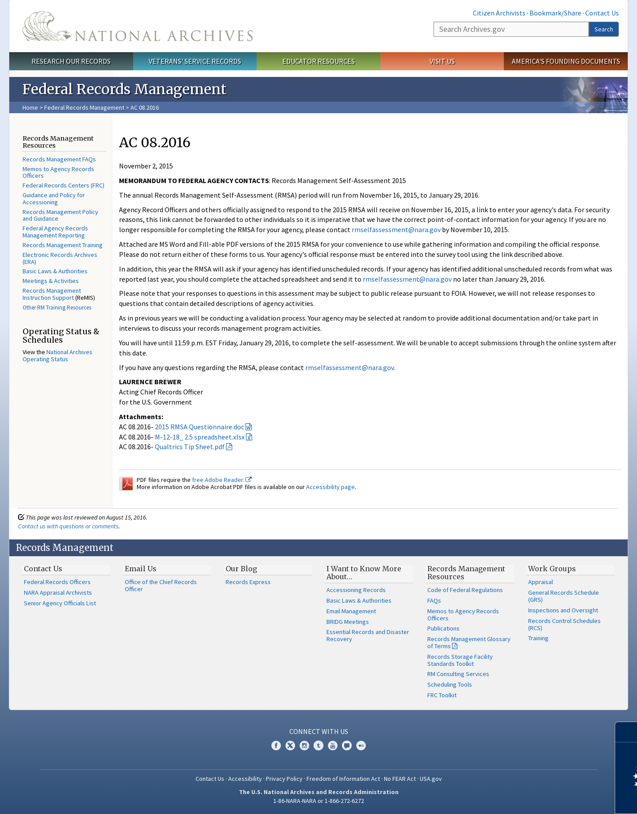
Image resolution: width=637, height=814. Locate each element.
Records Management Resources (466, 572)
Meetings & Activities (51, 281)
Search (604, 29)
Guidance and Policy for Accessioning (54, 198)
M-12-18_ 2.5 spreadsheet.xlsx (200, 436)
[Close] (626, 732)
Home (30, 107)
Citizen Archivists (499, 12)
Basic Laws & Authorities (55, 271)
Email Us (141, 568)
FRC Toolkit (442, 695)
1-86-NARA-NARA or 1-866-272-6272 (318, 801)
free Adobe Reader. (222, 480)
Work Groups (552, 568)
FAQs (434, 600)
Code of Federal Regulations (465, 590)
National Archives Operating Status (57, 355)
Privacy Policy (284, 779)
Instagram (304, 745)
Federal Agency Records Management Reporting (55, 231)
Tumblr (318, 745)
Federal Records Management (84, 107)
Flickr (361, 745)
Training (538, 638)
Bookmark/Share (555, 12)
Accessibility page (330, 487)
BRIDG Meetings (347, 622)
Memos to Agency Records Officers (58, 172)
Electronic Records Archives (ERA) (60, 258)
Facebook (276, 745)
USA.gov (431, 779)
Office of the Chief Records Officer (161, 585)
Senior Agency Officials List (60, 603)
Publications (443, 628)
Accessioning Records (356, 590)
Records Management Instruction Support (52, 294)
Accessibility (245, 779)
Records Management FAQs (59, 159)
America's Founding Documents (566, 61)
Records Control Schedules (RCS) (564, 624)
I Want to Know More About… (363, 572)
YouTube (332, 745)
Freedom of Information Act (343, 779)
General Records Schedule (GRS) (563, 596)
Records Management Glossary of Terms (468, 642)
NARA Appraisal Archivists (58, 592)
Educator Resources (318, 61)
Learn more (558, 798)
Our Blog (241, 568)
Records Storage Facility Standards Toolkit (460, 660)
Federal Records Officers (57, 582)
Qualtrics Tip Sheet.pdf (190, 446)
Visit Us (442, 61)
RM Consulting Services (458, 674)
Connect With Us (318, 731)
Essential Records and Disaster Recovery (367, 635)
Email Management (351, 611)
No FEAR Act (400, 779)
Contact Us (602, 12)
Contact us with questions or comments (68, 526)
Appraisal (540, 582)
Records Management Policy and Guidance (60, 215)
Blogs (347, 745)
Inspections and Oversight (563, 610)
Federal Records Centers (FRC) (63, 185)
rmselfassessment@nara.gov (396, 229)
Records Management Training (63, 245)
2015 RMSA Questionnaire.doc (199, 426)
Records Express (248, 582)
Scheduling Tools (449, 684)
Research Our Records (71, 61)
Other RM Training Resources (57, 307)
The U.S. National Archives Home (138, 26)
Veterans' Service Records (195, 61)
